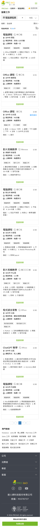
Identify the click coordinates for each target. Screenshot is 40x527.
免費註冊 (20, 524)
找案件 (12, 8)
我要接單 (20, 67)
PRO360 (5, 8)
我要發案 (34, 8)
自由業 (9, 23)
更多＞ (36, 23)
